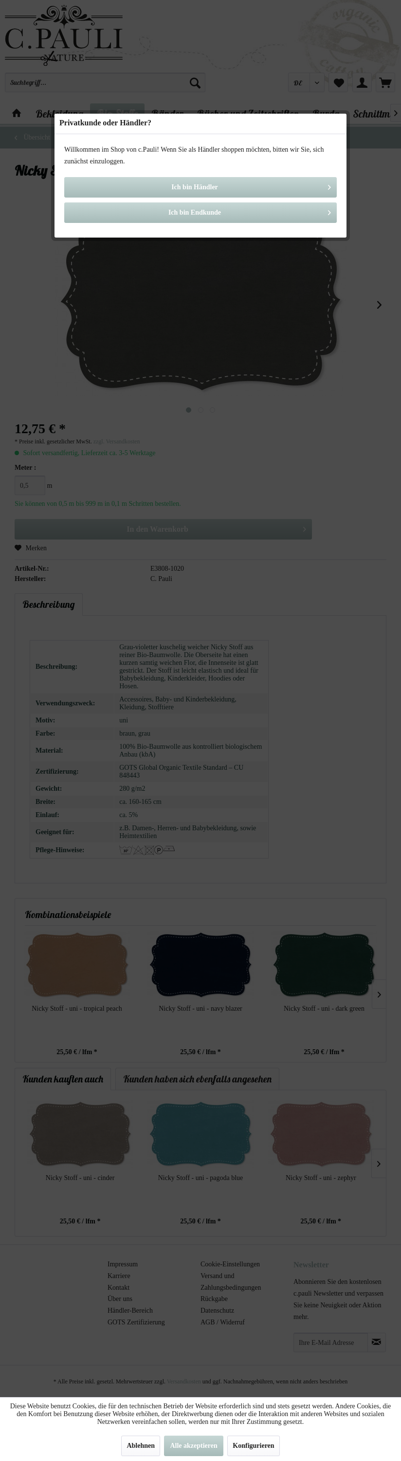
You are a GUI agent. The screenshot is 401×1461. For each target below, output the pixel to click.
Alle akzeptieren (193, 1445)
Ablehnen (141, 1445)
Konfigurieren (253, 1445)
